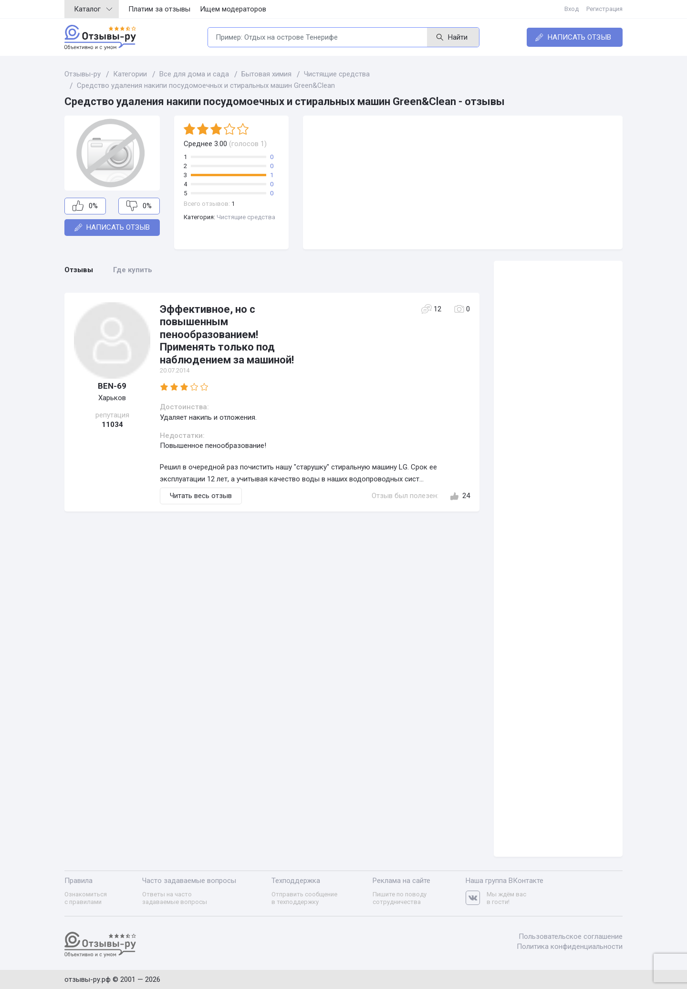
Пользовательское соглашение (571, 936)
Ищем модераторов (233, 9)
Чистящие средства (246, 217)
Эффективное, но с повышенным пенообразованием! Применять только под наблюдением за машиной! (227, 334)
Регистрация (604, 8)
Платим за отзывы (159, 9)
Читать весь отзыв (201, 495)
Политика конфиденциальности (570, 946)
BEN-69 (112, 386)
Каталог (93, 9)
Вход (571, 8)
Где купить (132, 270)
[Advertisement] (463, 182)
